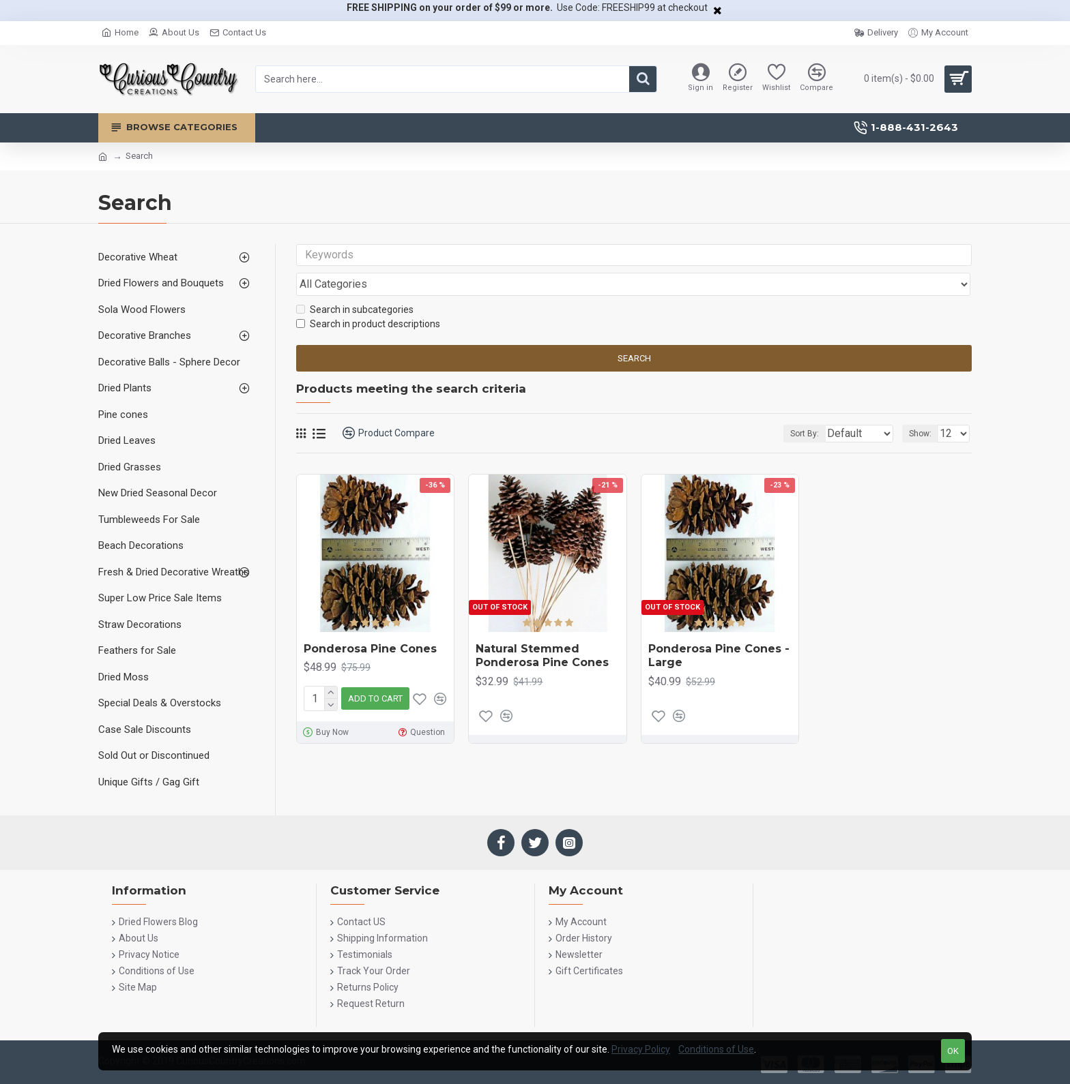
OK (953, 1051)
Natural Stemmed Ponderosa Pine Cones (542, 629)
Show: (924, 407)
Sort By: (795, 407)
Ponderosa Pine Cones (370, 622)
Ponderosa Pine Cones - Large (719, 629)
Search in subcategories (355, 283)
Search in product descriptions (368, 297)
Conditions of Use (716, 1049)
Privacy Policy (640, 1049)
